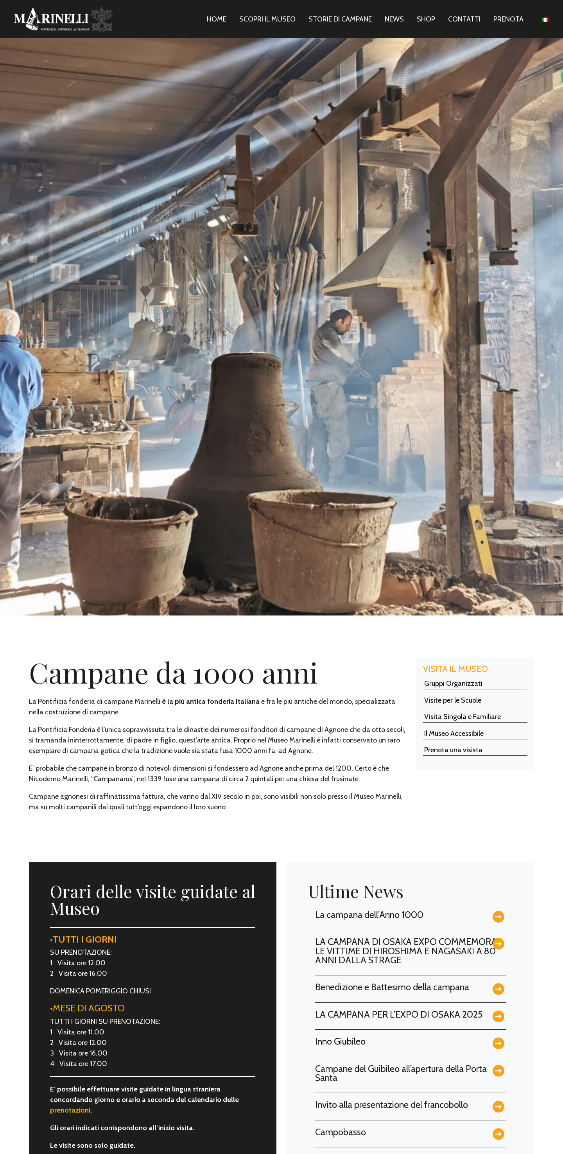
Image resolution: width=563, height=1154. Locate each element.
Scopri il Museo (267, 19)
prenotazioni (70, 1110)
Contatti (464, 19)
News (394, 19)
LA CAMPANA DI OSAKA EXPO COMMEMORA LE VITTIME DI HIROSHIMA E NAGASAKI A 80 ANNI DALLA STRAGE (406, 951)
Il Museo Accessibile (454, 733)
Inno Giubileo (340, 1041)
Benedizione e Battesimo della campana (392, 987)
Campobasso (340, 1132)
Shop (426, 19)
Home (216, 19)
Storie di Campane (340, 19)
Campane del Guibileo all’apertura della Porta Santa (401, 1073)
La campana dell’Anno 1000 (369, 914)
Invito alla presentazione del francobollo (391, 1104)
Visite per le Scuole (452, 700)
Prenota (508, 19)
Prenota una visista (453, 750)
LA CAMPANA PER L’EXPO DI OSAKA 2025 (398, 1014)
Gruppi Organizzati (453, 683)
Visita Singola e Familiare (462, 716)
